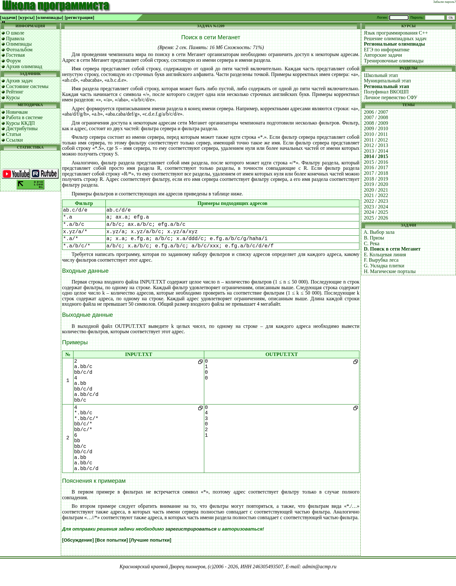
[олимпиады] (49, 17)
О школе (15, 32)
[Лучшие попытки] (150, 540)
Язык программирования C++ (396, 32)
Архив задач (19, 80)
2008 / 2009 (376, 123)
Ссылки (14, 140)
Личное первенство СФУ (390, 97)
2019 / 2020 (376, 184)
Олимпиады (19, 44)
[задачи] (8, 17)
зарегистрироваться (191, 529)
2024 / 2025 (376, 212)
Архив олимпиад (24, 66)
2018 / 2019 (376, 179)
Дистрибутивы (22, 128)
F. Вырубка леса (381, 260)
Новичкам (17, 112)
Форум (13, 60)
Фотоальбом (19, 49)
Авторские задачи (383, 55)
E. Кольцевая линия (385, 254)
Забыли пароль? (444, 1)
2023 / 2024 (376, 206)
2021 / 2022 (376, 195)
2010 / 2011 (376, 134)
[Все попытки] (111, 540)
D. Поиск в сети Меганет (392, 249)
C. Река (371, 243)
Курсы (13, 97)
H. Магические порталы (390, 271)
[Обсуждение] (78, 540)
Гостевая (15, 55)
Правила (15, 38)
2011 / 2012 (376, 140)
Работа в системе (24, 117)
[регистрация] (79, 17)
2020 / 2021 (376, 190)
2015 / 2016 (376, 162)
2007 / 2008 (376, 117)
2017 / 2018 (376, 173)
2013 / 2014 (376, 151)
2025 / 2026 (376, 217)
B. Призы (374, 237)
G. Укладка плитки (384, 265)
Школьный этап (381, 75)
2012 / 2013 (376, 145)
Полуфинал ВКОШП (386, 91)
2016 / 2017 (376, 167)
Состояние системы (27, 86)
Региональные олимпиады (394, 44)
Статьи (13, 134)
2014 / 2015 (376, 156)
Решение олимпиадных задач (395, 38)
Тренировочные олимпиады (393, 60)
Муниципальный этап (387, 80)
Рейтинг (14, 91)
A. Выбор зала (379, 232)
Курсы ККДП (20, 123)
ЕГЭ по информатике (386, 49)
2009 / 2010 (376, 128)
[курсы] (26, 17)
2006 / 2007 (376, 112)
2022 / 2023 (376, 201)
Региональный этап (386, 86)
